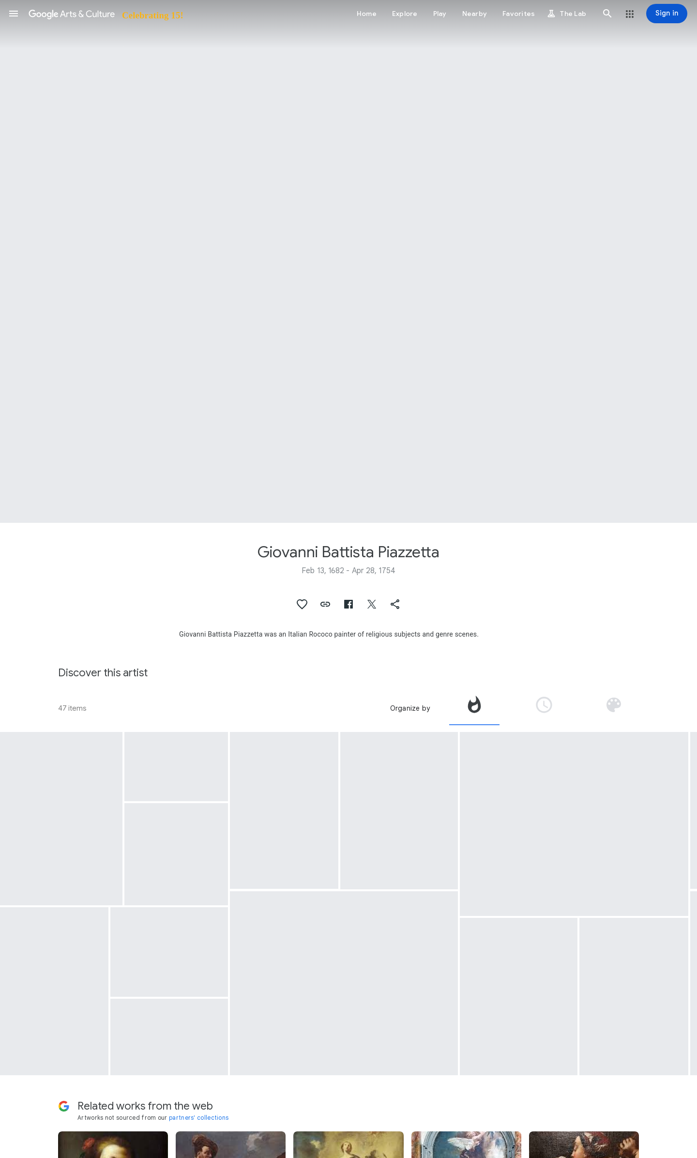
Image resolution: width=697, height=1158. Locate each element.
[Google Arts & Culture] (105, 13)
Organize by (410, 708)
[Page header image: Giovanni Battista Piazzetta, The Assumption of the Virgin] (348, 261)
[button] (13, 13)
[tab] (474, 708)
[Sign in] (666, 13)
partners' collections (198, 1117)
